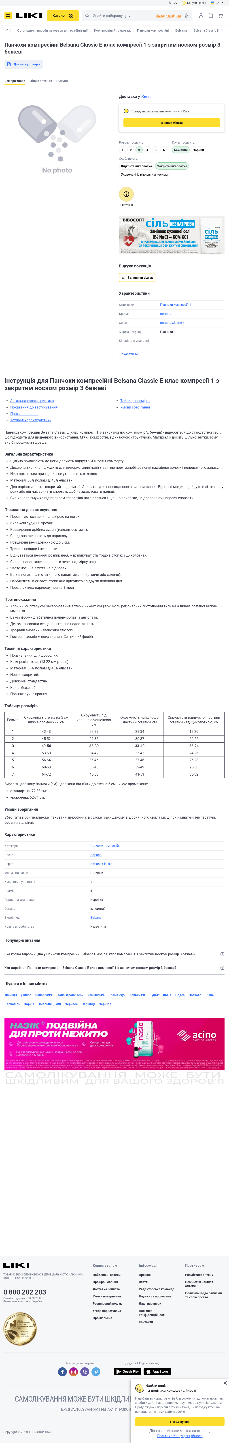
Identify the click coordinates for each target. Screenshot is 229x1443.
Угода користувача (107, 1311)
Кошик (221, 15)
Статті (143, 1282)
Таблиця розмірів (135, 401)
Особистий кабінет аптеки (199, 1284)
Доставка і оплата (106, 1289)
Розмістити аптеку (199, 1275)
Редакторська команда (156, 1289)
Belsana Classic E (172, 323)
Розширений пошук (107, 1303)
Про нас (145, 1275)
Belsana (165, 314)
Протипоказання (24, 414)
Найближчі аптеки (107, 1275)
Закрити (225, 1383)
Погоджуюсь (179, 1422)
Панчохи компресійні (175, 304)
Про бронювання (105, 1282)
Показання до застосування (34, 407)
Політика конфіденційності (152, 1313)
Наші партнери (150, 1303)
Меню (8, 15)
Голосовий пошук (186, 15)
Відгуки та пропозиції (155, 1296)
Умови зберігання (135, 407)
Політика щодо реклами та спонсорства (203, 1295)
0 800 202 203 (24, 1292)
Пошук (87, 15)
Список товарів (211, 15)
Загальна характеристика (32, 401)
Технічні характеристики (30, 420)
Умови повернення (107, 1296)
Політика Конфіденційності (180, 1436)
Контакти (146, 1322)
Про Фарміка (102, 1318)
